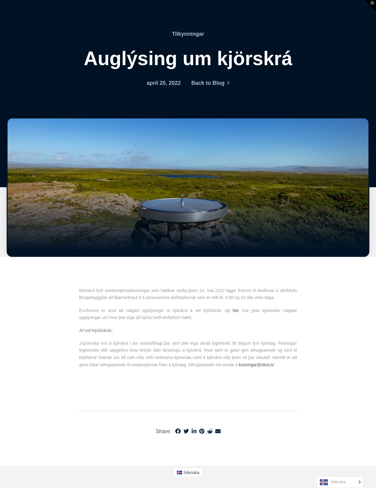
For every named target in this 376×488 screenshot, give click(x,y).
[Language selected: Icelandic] (340, 482)
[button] (370, 6)
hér (235, 310)
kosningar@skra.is (256, 364)
